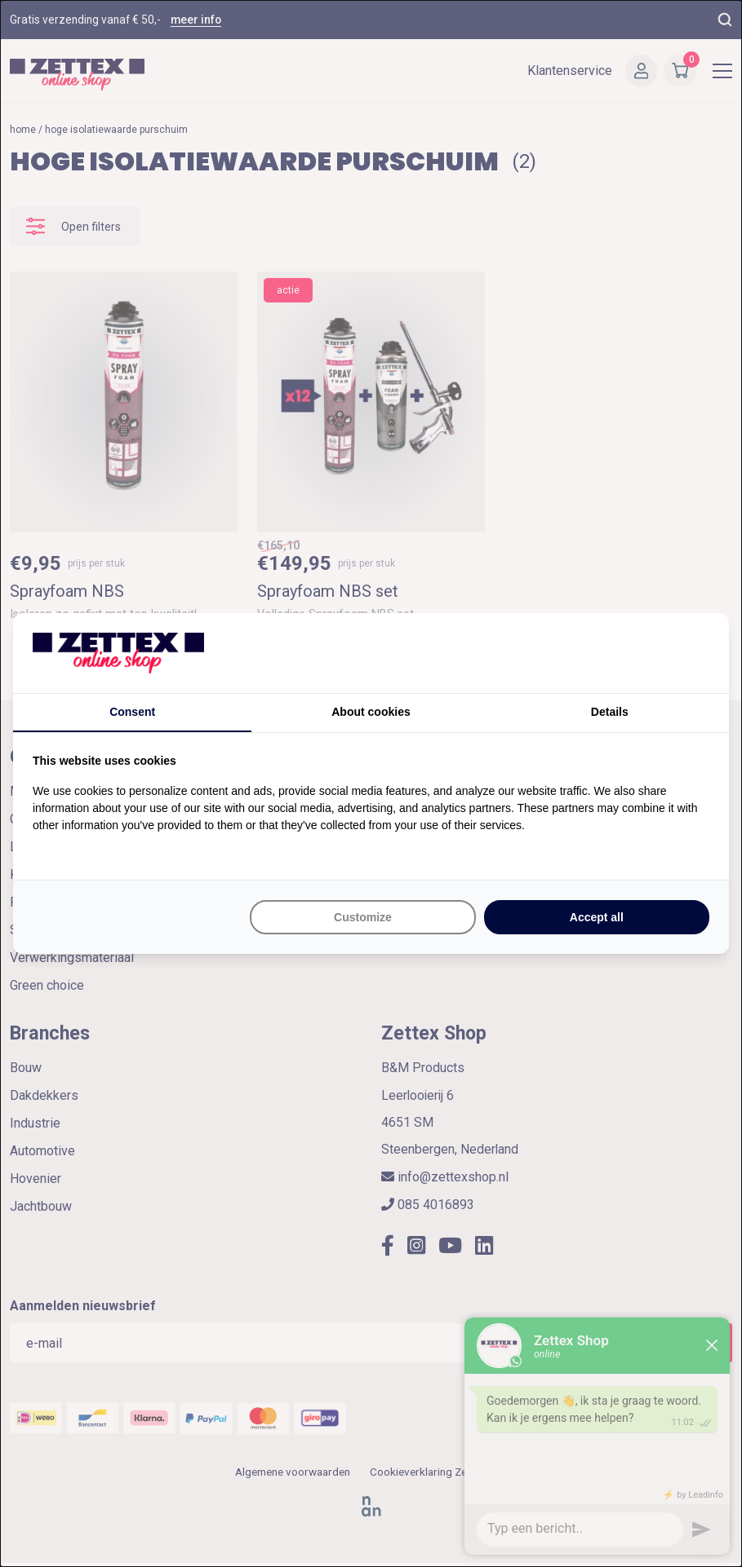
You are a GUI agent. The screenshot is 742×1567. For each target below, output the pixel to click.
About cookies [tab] (370, 711)
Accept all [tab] (597, 917)
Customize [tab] (363, 917)
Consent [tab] (132, 711)
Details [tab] (610, 711)
